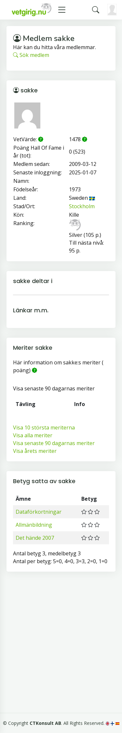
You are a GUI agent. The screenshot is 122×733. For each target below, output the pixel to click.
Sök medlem (31, 55)
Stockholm (82, 206)
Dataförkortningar (38, 511)
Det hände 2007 (35, 537)
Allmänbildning (34, 524)
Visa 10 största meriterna (44, 427)
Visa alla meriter (32, 435)
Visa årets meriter (35, 451)
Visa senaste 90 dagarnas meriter (54, 443)
